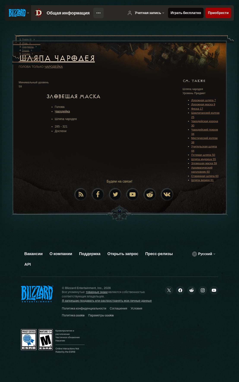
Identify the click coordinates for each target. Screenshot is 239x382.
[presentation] (18, 13)
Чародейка (53, 66)
